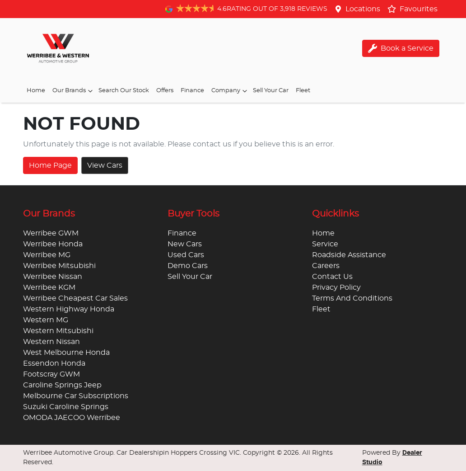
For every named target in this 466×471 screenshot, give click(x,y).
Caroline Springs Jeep (62, 385)
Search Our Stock (123, 91)
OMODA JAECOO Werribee (71, 417)
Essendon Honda (54, 363)
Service (325, 244)
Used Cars (186, 255)
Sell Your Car (271, 91)
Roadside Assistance (349, 255)
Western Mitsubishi (58, 330)
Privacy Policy (336, 287)
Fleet (303, 91)
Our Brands (73, 90)
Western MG (45, 320)
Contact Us (332, 276)
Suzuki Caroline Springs (65, 406)
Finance (192, 91)
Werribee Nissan (52, 276)
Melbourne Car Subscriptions (75, 396)
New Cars (185, 244)
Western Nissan (51, 341)
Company (230, 90)
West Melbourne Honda (66, 352)
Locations (362, 9)
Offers (164, 91)
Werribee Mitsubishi (59, 265)
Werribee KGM (49, 287)
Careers (326, 265)
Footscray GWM (51, 374)
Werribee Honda (53, 244)
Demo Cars (188, 265)
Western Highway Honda (68, 309)
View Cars (104, 165)
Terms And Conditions (352, 298)
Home (36, 91)
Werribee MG (46, 255)
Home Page (50, 165)
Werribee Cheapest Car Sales (75, 298)
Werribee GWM (51, 233)
